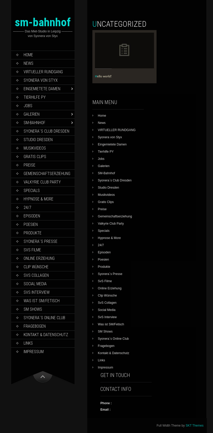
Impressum (34, 351)
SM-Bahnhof (34, 122)
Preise (29, 165)
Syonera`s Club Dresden (46, 131)
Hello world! (103, 76)
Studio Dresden (38, 139)
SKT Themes (195, 425)
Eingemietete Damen (42, 88)
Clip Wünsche (36, 266)
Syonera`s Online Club (44, 317)
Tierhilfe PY (35, 97)
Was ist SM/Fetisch (42, 300)
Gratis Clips (35, 156)
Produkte (33, 233)
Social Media (35, 283)
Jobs (28, 105)
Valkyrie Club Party (42, 182)
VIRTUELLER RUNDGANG (43, 71)
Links (28, 343)
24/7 (27, 207)
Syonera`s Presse (40, 241)
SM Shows (33, 309)
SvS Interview (37, 292)
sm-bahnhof (43, 22)
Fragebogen (35, 326)
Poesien (31, 224)
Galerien (32, 114)
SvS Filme (32, 249)
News (28, 63)
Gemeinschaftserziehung (47, 173)
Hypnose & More (38, 199)
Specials (32, 190)
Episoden (32, 216)
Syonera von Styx (41, 80)
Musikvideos (35, 148)
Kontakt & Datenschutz (46, 334)
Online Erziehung (39, 258)
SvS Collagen (36, 275)
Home (28, 54)
